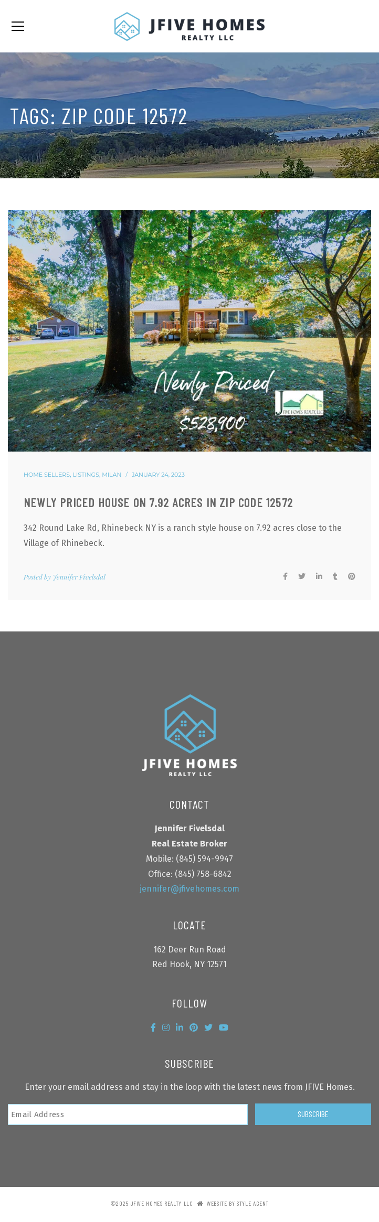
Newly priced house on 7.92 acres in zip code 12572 (158, 502)
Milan (111, 474)
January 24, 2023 (158, 474)
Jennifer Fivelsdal (79, 576)
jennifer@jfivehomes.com (189, 889)
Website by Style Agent (238, 1203)
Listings (86, 474)
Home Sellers (47, 474)
